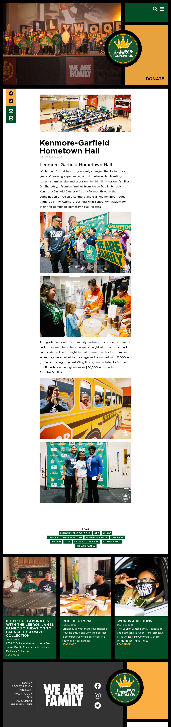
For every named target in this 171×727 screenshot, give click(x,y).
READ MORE (12, 655)
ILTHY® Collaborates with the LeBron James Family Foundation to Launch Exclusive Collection (30, 628)
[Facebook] (97, 686)
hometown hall (97, 537)
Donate (155, 78)
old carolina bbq (86, 541)
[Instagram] (97, 696)
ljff (67, 541)
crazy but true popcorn (65, 537)
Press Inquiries (21, 704)
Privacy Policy (21, 693)
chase (107, 533)
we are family (85, 546)
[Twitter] (97, 705)
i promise (117, 537)
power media (111, 541)
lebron (56, 541)
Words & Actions (134, 621)
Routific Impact (78, 621)
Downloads (24, 690)
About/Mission (22, 686)
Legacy (27, 682)
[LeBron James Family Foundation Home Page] (125, 687)
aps (96, 533)
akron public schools (75, 533)
